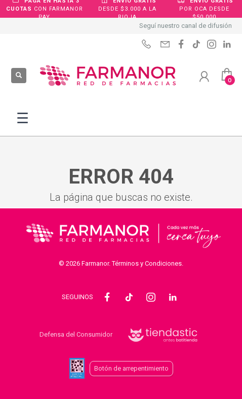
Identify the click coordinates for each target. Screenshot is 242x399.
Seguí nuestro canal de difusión (185, 25)
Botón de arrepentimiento (131, 368)
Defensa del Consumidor (75, 334)
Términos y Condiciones (147, 263)
